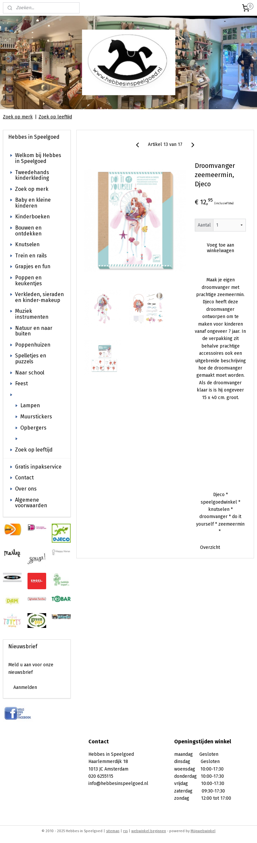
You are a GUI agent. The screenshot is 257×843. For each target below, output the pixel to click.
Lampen (30, 405)
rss (125, 831)
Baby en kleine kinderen (33, 203)
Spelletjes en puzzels (30, 358)
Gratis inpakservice (38, 467)
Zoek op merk (18, 117)
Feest (21, 383)
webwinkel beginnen (148, 831)
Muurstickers (36, 416)
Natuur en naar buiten (33, 331)
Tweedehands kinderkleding (32, 175)
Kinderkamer (31, 394)
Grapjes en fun (32, 266)
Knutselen (27, 244)
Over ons (26, 489)
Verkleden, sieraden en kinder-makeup (39, 297)
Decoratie (32, 438)
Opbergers (33, 428)
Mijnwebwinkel (203, 831)
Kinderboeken (32, 216)
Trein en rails (31, 255)
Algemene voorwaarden (31, 503)
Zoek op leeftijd (55, 117)
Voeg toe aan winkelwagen (220, 248)
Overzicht (210, 547)
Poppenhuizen (32, 345)
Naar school (29, 373)
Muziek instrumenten (31, 314)
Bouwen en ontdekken (28, 231)
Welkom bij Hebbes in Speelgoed (38, 158)
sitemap (112, 831)
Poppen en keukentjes (28, 280)
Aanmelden (25, 687)
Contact (24, 477)
